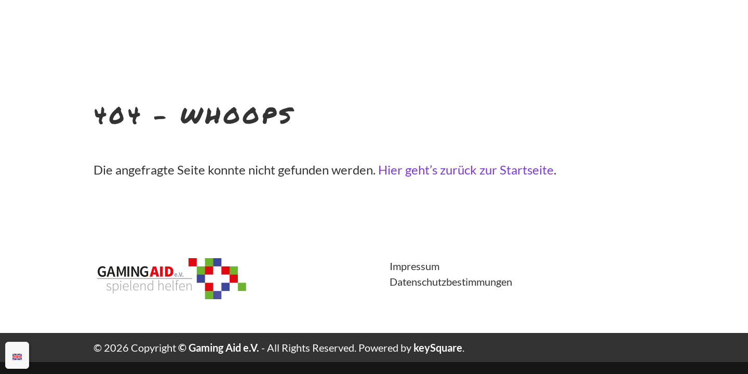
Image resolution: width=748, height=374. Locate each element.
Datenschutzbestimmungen (451, 281)
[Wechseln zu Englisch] (17, 355)
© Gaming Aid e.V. (218, 347)
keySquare (437, 347)
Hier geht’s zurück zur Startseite (466, 169)
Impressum (414, 266)
